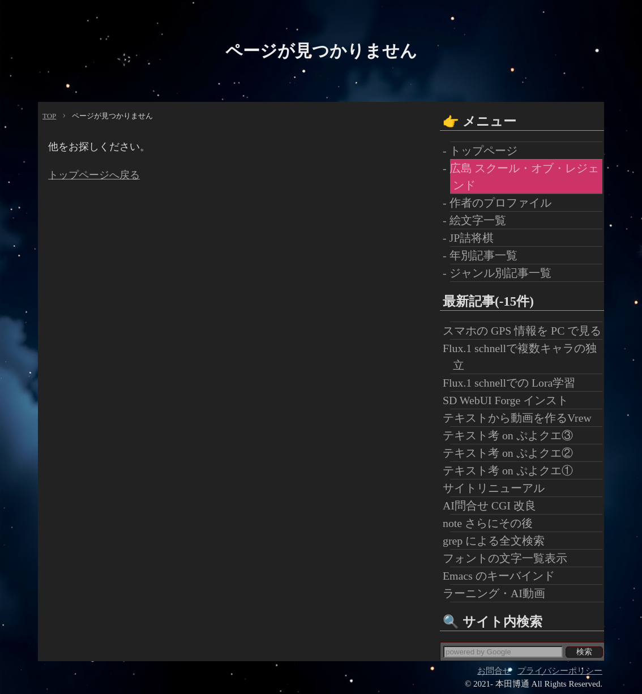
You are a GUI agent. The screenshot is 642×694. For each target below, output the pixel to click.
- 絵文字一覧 (478, 220)
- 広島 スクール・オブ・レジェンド (524, 176)
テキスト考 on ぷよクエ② (511, 453)
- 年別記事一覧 (483, 255)
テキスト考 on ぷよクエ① (511, 470)
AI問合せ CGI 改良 (493, 505)
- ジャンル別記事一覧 (500, 273)
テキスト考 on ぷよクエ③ (511, 435)
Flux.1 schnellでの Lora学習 (512, 382)
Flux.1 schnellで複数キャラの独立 (523, 356)
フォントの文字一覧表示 (508, 558)
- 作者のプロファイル (500, 202)
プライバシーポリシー (559, 670)
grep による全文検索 (497, 540)
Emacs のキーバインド (502, 575)
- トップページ (483, 150)
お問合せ (494, 670)
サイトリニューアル (497, 488)
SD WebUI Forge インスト (509, 400)
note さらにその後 (491, 523)
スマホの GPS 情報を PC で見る (525, 330)
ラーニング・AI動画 (497, 593)
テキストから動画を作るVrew (521, 418)
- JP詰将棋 (472, 238)
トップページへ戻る (94, 175)
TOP (49, 116)
